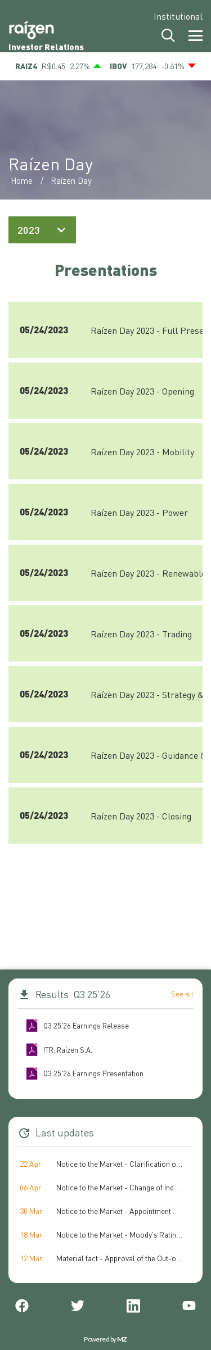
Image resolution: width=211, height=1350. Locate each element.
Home (22, 180)
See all (182, 994)
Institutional (178, 16)
